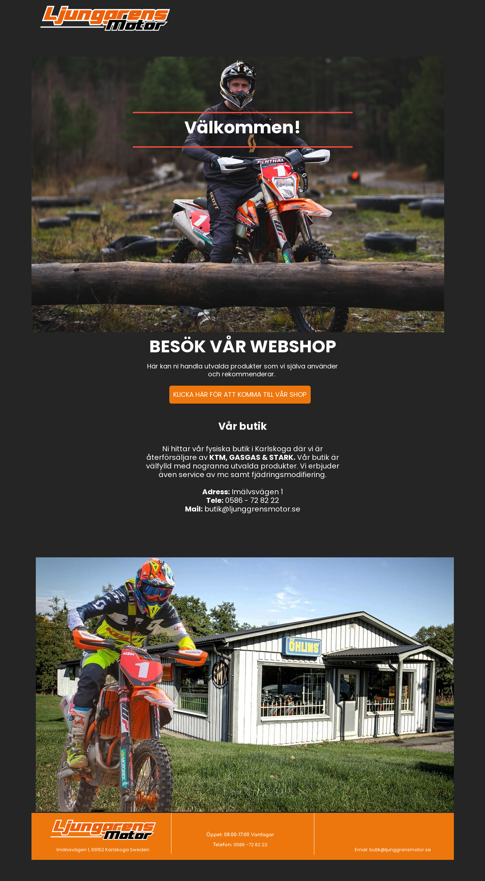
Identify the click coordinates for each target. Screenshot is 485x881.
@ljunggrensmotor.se (405, 849)
